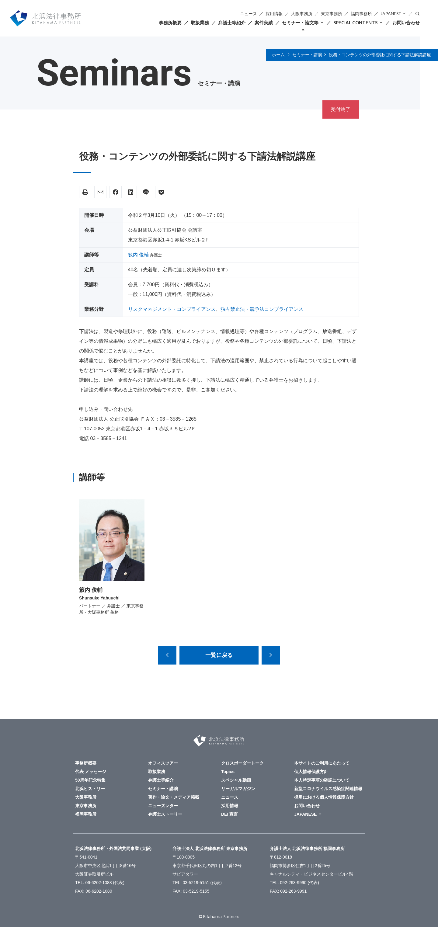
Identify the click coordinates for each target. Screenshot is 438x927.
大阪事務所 (301, 13)
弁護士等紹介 (231, 22)
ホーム (278, 54)
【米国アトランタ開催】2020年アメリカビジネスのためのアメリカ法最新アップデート (271, 655)
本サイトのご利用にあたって (321, 763)
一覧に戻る (219, 655)
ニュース (248, 13)
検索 (417, 13)
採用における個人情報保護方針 (324, 797)
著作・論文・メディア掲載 (173, 797)
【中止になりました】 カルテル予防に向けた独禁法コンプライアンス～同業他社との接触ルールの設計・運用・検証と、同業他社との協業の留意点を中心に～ (167, 655)
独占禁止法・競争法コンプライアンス (262, 309)
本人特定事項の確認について (321, 780)
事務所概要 (170, 22)
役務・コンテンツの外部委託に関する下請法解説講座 (380, 54)
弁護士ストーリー (165, 814)
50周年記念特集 (90, 780)
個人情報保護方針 (311, 771)
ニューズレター (163, 805)
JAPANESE (391, 13)
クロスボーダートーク (242, 763)
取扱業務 (200, 22)
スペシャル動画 (236, 780)
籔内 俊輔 (138, 254)
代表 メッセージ (90, 771)
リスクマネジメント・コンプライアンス (172, 309)
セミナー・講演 (307, 54)
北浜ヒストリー (90, 788)
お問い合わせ (406, 22)
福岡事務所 (361, 13)
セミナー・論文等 (300, 22)
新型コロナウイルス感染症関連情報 (328, 788)
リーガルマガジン (238, 788)
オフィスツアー (163, 763)
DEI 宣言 (229, 814)
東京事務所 (331, 13)
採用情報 (274, 13)
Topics (228, 771)
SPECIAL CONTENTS (355, 22)
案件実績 (264, 22)
